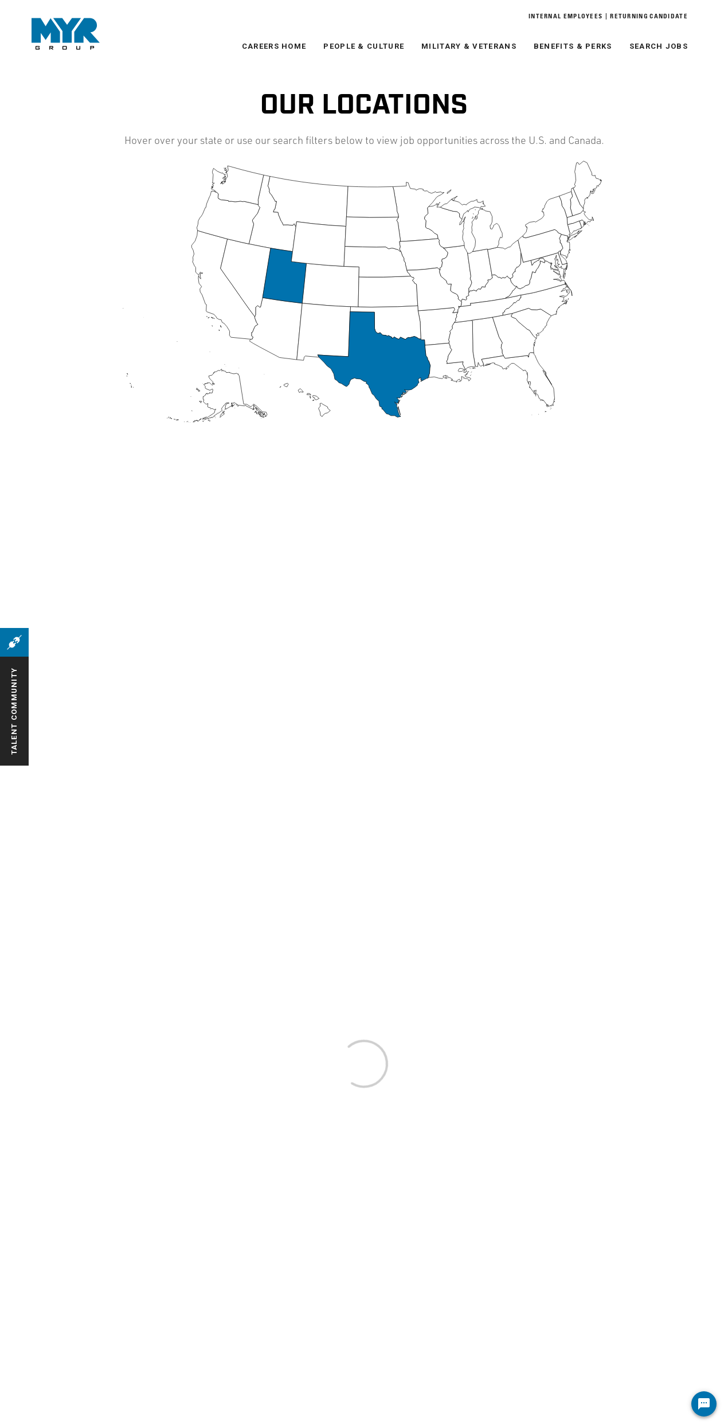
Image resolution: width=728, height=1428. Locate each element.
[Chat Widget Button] (704, 1404)
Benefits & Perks (573, 46)
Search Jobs (658, 46)
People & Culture (363, 46)
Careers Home (274, 46)
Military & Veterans (468, 46)
